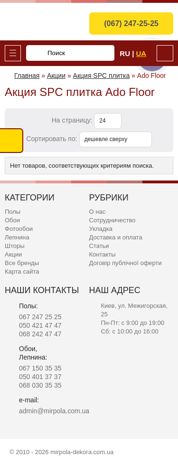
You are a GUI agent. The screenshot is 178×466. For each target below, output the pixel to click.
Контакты (102, 254)
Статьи (99, 245)
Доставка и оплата (115, 237)
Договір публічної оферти (125, 262)
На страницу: (73, 120)
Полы (12, 211)
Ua (141, 53)
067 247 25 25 (40, 317)
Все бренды (22, 262)
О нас (97, 211)
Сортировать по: (52, 139)
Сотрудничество (112, 220)
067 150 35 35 (40, 368)
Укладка (100, 228)
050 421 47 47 (40, 325)
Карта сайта (22, 271)
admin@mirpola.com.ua (54, 411)
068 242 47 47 (40, 334)
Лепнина (17, 237)
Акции (13, 254)
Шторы (15, 245)
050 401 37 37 (40, 376)
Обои (12, 220)
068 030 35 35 (40, 385)
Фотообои (19, 228)
